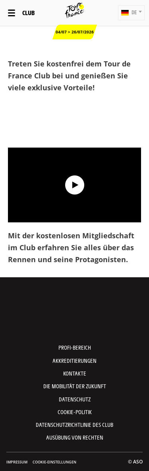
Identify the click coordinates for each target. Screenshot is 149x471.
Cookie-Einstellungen (54, 462)
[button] (131, 12)
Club (28, 12)
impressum (16, 462)
